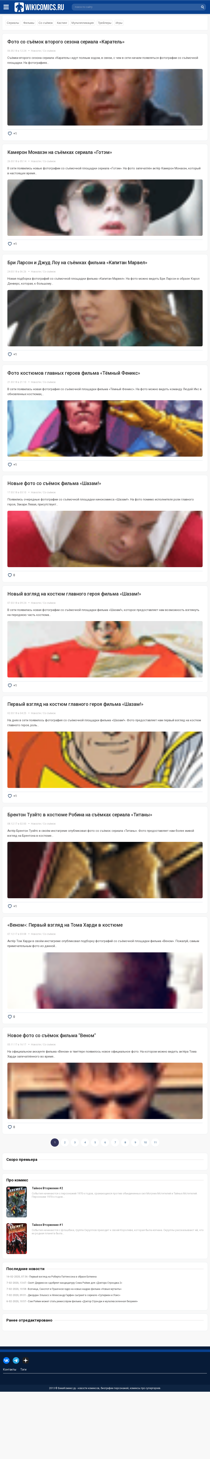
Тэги (23, 1436)
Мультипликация (83, 22)
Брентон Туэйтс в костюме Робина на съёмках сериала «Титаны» (79, 861)
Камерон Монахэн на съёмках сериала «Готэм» (59, 159)
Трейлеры (104, 22)
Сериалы (13, 22)
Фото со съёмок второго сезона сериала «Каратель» (65, 42)
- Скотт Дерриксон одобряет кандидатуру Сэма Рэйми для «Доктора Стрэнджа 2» (64, 1350)
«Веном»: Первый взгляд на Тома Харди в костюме (65, 979)
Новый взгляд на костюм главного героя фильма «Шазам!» (74, 627)
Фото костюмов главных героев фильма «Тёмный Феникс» (73, 393)
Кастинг (62, 22)
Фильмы (28, 22)
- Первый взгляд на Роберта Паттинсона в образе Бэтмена (51, 1344)
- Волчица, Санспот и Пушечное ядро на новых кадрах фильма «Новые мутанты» (64, 1356)
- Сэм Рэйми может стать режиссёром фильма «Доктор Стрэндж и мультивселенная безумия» (72, 1368)
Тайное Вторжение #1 (47, 1292)
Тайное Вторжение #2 (47, 1255)
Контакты (9, 1436)
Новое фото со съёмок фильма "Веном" (51, 1096)
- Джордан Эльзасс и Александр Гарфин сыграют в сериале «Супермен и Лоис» (63, 1362)
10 (145, 1209)
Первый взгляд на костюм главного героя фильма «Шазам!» (75, 744)
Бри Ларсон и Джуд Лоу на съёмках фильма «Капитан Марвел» (77, 276)
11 (155, 1209)
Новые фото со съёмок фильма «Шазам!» (54, 510)
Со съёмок (46, 22)
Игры (119, 22)
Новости (36, 50)
